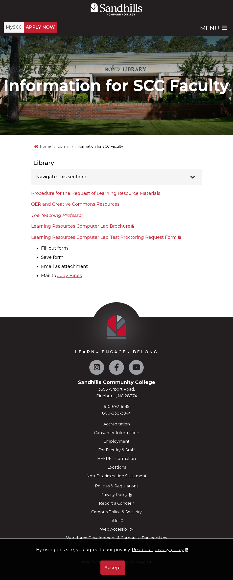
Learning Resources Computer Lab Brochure (80, 226)
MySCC (14, 27)
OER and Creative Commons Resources (75, 204)
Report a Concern (116, 503)
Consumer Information (116, 432)
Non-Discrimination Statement (117, 476)
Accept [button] (112, 567)
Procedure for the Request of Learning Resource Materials (95, 193)
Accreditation (116, 424)
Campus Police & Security (116, 512)
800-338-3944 (116, 413)
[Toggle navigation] (192, 177)
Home (45, 146)
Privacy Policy (114, 494)
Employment (116, 441)
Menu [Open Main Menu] (214, 28)
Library (63, 146)
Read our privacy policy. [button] (158, 549)
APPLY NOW (40, 27)
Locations (116, 467)
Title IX (116, 520)
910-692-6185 (116, 406)
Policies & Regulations (116, 486)
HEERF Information (116, 458)
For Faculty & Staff (116, 450)
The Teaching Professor (57, 215)
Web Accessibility (116, 529)
